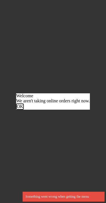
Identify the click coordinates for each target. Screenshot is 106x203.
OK (20, 106)
